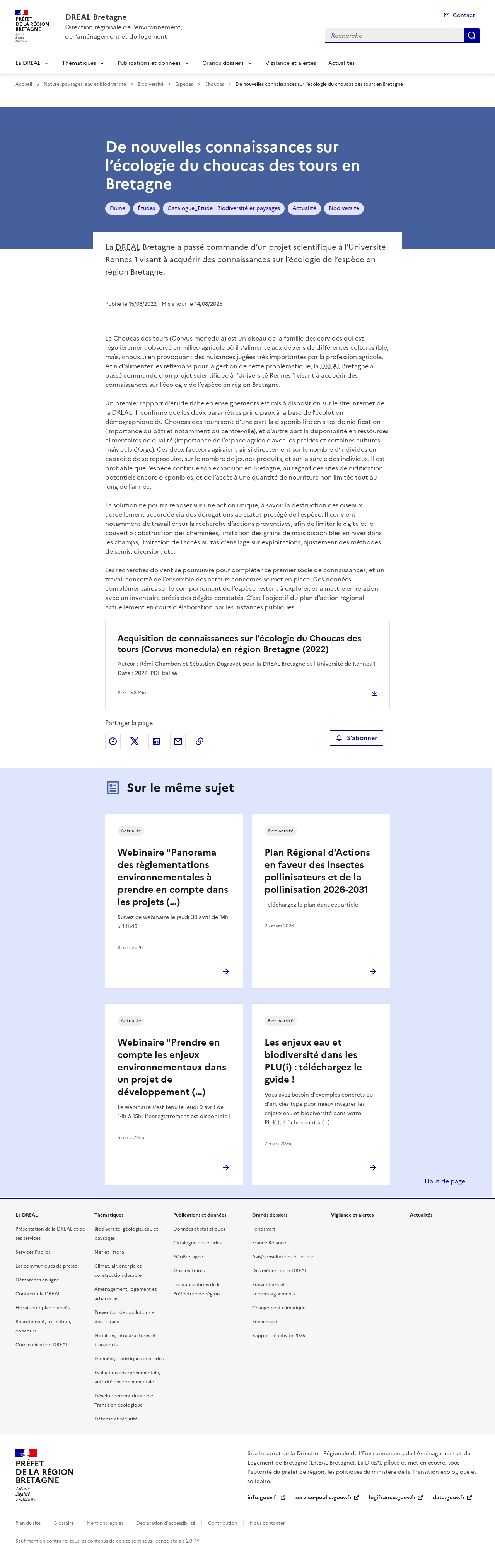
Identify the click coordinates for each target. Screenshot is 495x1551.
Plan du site (28, 1523)
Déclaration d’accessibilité (165, 1523)
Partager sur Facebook (113, 741)
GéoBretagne (188, 1256)
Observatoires (189, 1270)
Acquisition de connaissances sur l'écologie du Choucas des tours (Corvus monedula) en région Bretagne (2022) (239, 644)
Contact (464, 15)
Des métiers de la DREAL (279, 1270)
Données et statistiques (199, 1229)
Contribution (222, 1523)
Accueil (23, 84)
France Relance (269, 1242)
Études (146, 208)
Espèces (184, 84)
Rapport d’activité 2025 (278, 1335)
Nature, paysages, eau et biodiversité (85, 84)
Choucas (214, 84)
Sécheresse (264, 1321)
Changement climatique (279, 1307)
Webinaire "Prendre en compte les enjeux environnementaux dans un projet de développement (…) (172, 1067)
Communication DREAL (41, 1344)
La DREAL (27, 63)
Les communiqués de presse (46, 1266)
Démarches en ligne (37, 1279)
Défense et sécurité (116, 1418)
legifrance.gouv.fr (392, 1497)
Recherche (472, 35)
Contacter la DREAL (37, 1293)
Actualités (341, 63)
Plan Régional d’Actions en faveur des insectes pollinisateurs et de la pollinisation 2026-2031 (317, 871)
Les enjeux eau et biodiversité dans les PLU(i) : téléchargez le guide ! (313, 1061)
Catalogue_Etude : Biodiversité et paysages (223, 208)
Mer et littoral (109, 1252)
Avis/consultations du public (283, 1256)
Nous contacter (267, 1523)
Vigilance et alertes (290, 63)
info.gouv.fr (263, 1497)
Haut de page (444, 1181)
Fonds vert (263, 1229)
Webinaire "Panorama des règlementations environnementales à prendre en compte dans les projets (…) (173, 877)
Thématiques (79, 63)
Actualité (304, 208)
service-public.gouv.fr (323, 1497)
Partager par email (178, 741)
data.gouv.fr (449, 1497)
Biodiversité (151, 84)
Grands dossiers (223, 63)
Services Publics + (34, 1252)
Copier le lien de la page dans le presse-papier (199, 741)
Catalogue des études (197, 1242)
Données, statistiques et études (129, 1358)
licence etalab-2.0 (172, 1540)
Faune (117, 208)
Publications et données (149, 63)
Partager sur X (134, 741)
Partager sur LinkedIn (156, 741)
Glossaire (63, 1523)
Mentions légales (105, 1523)
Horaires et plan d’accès (42, 1307)
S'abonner (356, 737)
